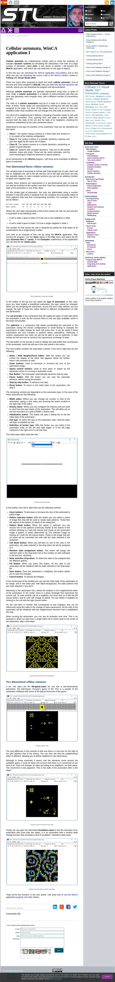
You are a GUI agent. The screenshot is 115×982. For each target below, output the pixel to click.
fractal (101, 104)
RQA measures (98, 131)
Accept (107, 976)
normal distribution (102, 134)
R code (100, 110)
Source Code (91, 226)
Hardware (89, 241)
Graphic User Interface (95, 207)
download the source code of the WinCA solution (46, 75)
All (104, 18)
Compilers (91, 209)
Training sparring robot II (94, 60)
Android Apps (92, 262)
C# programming (92, 198)
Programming (91, 196)
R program (107, 110)
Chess (88, 190)
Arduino (97, 120)
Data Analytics (91, 147)
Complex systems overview (97, 165)
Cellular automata (93, 173)
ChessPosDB (90, 123)
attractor (88, 115)
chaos (87, 104)
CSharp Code (92, 230)
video (87, 120)
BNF (110, 134)
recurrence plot (107, 128)
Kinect (87, 128)
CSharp (90, 87)
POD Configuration (94, 186)
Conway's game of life (42, 689)
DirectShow (91, 245)
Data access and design (95, 179)
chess (103, 120)
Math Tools (91, 237)
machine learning (97, 126)
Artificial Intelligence (95, 257)
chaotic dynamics (104, 102)
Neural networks (93, 171)
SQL (109, 112)
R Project (93, 128)
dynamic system (99, 112)
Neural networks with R (96, 158)
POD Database (91, 184)
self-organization (97, 115)
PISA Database (92, 156)
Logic (89, 203)
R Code (90, 228)
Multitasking (91, 215)
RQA (99, 128)
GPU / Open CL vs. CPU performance (99, 52)
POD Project (91, 223)
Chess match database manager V (98, 71)
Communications (93, 211)
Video (88, 243)
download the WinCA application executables (45, 73)
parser (92, 120)
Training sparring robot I (94, 63)
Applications (91, 233)
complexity (104, 93)
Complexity (90, 163)
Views (89, 11)
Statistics (88, 112)
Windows (94, 104)
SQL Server (90, 96)
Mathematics (92, 205)
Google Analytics (93, 151)
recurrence (89, 131)
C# (99, 87)
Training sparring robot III (95, 56)
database (100, 96)
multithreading (90, 134)
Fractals (90, 169)
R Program (90, 154)
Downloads (89, 107)
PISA (105, 107)
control (94, 136)
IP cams (88, 136)
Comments (107, 14)
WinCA (108, 118)
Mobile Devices (93, 213)
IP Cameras (91, 247)
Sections (90, 14)
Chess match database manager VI (98, 67)
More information (56, 979)
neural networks (100, 123)
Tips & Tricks (92, 181)
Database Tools (93, 235)
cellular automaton (99, 118)
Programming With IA (94, 260)
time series (99, 107)
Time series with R (94, 160)
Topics (89, 18)
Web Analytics (91, 149)
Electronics (90, 252)
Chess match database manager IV (98, 75)
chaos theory (90, 102)
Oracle (94, 110)
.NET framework (93, 91)
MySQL (88, 110)
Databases (90, 177)
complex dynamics (101, 99)
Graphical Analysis (94, 167)
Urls (104, 11)
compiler (107, 126)
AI (106, 112)
